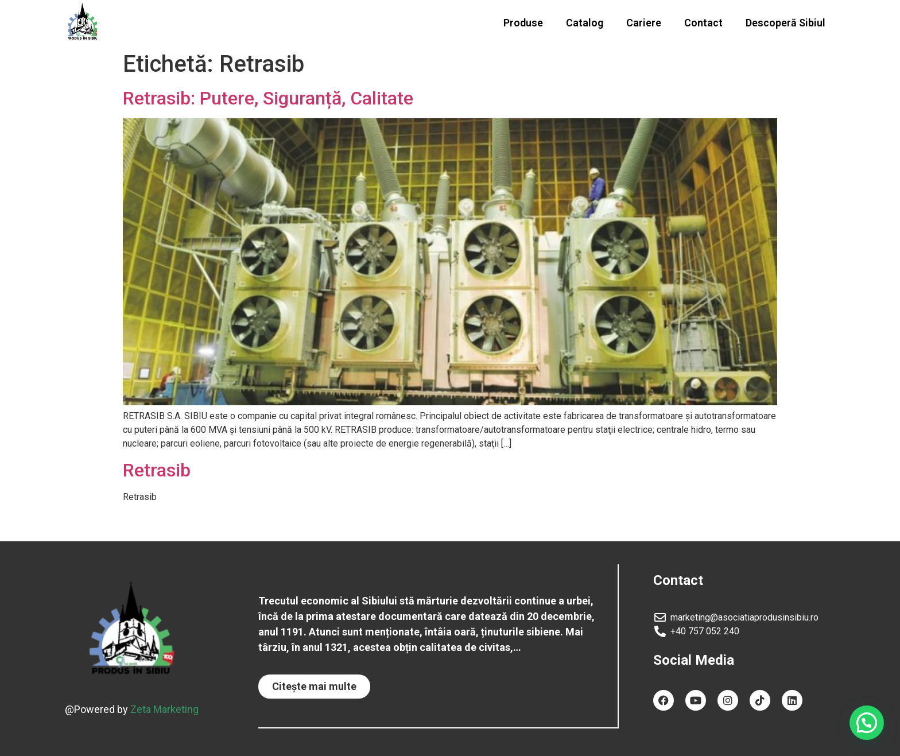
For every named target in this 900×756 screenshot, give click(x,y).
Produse (523, 23)
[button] (314, 686)
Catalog (584, 23)
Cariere (643, 23)
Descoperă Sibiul (785, 23)
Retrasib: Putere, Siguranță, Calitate (268, 98)
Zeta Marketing (164, 709)
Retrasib (157, 470)
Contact (703, 23)
